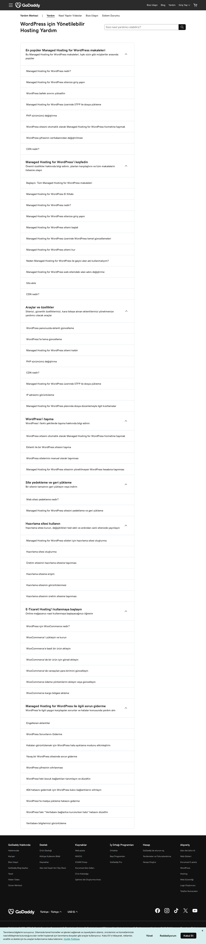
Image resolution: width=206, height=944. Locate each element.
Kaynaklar (44, 862)
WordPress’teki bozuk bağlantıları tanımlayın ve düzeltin (58, 778)
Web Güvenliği (186, 879)
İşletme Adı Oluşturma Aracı (88, 879)
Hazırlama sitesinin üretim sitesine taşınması (51, 596)
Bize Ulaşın (92, 15)
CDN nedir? (32, 149)
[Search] (182, 27)
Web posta (80, 850)
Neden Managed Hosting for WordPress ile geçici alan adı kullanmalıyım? (67, 260)
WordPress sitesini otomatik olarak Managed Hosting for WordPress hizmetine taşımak (75, 126)
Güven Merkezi (15, 885)
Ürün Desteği (46, 850)
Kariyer (11, 856)
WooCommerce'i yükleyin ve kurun (46, 637)
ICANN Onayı (81, 862)
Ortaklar (114, 850)
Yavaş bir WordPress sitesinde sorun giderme (51, 756)
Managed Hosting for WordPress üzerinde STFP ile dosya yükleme (63, 104)
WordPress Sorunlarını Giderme (44, 734)
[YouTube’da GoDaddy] (195, 912)
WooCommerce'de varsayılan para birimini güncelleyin (57, 670)
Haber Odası (14, 879)
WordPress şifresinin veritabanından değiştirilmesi (54, 137)
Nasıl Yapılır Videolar (70, 15)
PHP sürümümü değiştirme (41, 115)
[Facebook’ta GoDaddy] (157, 912)
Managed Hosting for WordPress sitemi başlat (52, 227)
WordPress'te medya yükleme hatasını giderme (53, 801)
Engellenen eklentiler (38, 723)
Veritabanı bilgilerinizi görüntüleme (46, 823)
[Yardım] (172, 5)
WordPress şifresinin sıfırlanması (44, 767)
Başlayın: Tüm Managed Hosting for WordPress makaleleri (59, 183)
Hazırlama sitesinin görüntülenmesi (46, 585)
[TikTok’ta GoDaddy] (176, 912)
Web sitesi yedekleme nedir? (42, 499)
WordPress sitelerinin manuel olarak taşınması (52, 458)
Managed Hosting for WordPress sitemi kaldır (52, 350)
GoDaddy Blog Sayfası (18, 868)
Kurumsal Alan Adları (84, 868)
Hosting (183, 874)
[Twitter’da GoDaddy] (185, 912)
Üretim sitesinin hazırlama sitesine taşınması (51, 562)
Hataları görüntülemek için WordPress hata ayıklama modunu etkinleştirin (68, 745)
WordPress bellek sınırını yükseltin (45, 93)
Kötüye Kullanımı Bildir (50, 856)
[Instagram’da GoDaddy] (167, 912)
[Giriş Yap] (184, 5)
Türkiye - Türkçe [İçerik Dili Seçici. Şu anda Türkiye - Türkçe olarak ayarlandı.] (51, 912)
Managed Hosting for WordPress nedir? (48, 71)
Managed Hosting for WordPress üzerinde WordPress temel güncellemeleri (68, 238)
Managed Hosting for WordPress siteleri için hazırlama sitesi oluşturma (66, 540)
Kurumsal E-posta (188, 862)
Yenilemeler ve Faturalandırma (157, 856)
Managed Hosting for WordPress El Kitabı (50, 194)
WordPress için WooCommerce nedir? (48, 626)
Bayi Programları (117, 856)
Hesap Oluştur (149, 862)
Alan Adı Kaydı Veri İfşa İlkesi (53, 868)
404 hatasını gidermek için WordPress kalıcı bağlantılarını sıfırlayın (63, 789)
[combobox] (141, 27)
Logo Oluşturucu (187, 885)
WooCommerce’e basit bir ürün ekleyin (48, 648)
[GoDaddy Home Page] (21, 911)
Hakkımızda (13, 850)
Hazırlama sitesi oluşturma (41, 551)
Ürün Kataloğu (82, 874)
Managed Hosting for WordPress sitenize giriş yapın (55, 82)
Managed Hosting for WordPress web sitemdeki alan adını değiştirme (65, 272)
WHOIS (78, 856)
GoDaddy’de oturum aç (153, 850)
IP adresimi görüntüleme (40, 395)
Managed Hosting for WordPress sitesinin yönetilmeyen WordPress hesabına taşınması (75, 469)
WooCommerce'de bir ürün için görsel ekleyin (52, 659)
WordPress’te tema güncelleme (44, 339)
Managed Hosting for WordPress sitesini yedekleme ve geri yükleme (64, 510)
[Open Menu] (9, 5)
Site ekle (31, 283)
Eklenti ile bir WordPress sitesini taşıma (48, 447)
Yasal (10, 874)
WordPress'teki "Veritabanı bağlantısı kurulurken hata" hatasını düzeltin (67, 812)
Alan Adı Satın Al (187, 850)
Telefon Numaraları (189, 891)
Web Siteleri (185, 856)
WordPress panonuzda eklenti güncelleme (50, 328)
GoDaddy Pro (116, 862)
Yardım (51, 15)
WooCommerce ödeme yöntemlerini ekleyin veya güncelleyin (61, 682)
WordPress (185, 868)
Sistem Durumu (111, 15)
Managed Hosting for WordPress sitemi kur (50, 249)
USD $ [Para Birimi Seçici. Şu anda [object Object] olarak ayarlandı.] (73, 912)
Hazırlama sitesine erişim (40, 574)
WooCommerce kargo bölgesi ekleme (47, 693)
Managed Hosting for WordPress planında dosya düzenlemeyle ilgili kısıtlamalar (71, 406)
